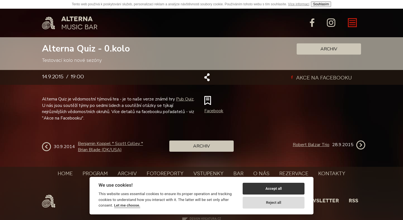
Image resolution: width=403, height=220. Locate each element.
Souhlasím (321, 4)
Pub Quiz (185, 99)
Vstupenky (208, 173)
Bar (238, 173)
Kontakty (331, 173)
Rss (353, 200)
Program (95, 173)
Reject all (273, 202)
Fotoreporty (165, 173)
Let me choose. (127, 205)
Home (65, 173)
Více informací (299, 4)
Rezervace (293, 173)
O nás (261, 173)
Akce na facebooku (321, 78)
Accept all (273, 188)
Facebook (213, 111)
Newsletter (321, 200)
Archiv (328, 49)
